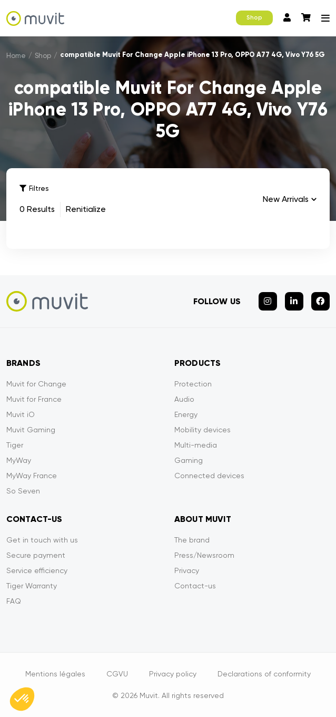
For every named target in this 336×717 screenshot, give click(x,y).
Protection (193, 384)
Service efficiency (36, 570)
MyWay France (31, 475)
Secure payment (35, 555)
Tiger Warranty (31, 586)
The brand (192, 540)
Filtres (33, 188)
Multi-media (195, 445)
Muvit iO (20, 414)
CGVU (117, 674)
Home (16, 56)
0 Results (37, 209)
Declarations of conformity (264, 674)
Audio (184, 399)
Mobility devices (202, 429)
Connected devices (209, 475)
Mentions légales (55, 674)
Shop (254, 17)
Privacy (186, 570)
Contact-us (195, 586)
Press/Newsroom (204, 555)
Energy (185, 414)
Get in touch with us (42, 540)
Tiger (14, 445)
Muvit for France (34, 399)
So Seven (23, 491)
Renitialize (86, 209)
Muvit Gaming (30, 429)
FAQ (13, 601)
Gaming (188, 460)
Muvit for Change (36, 384)
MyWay (18, 460)
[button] (22, 699)
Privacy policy (172, 674)
